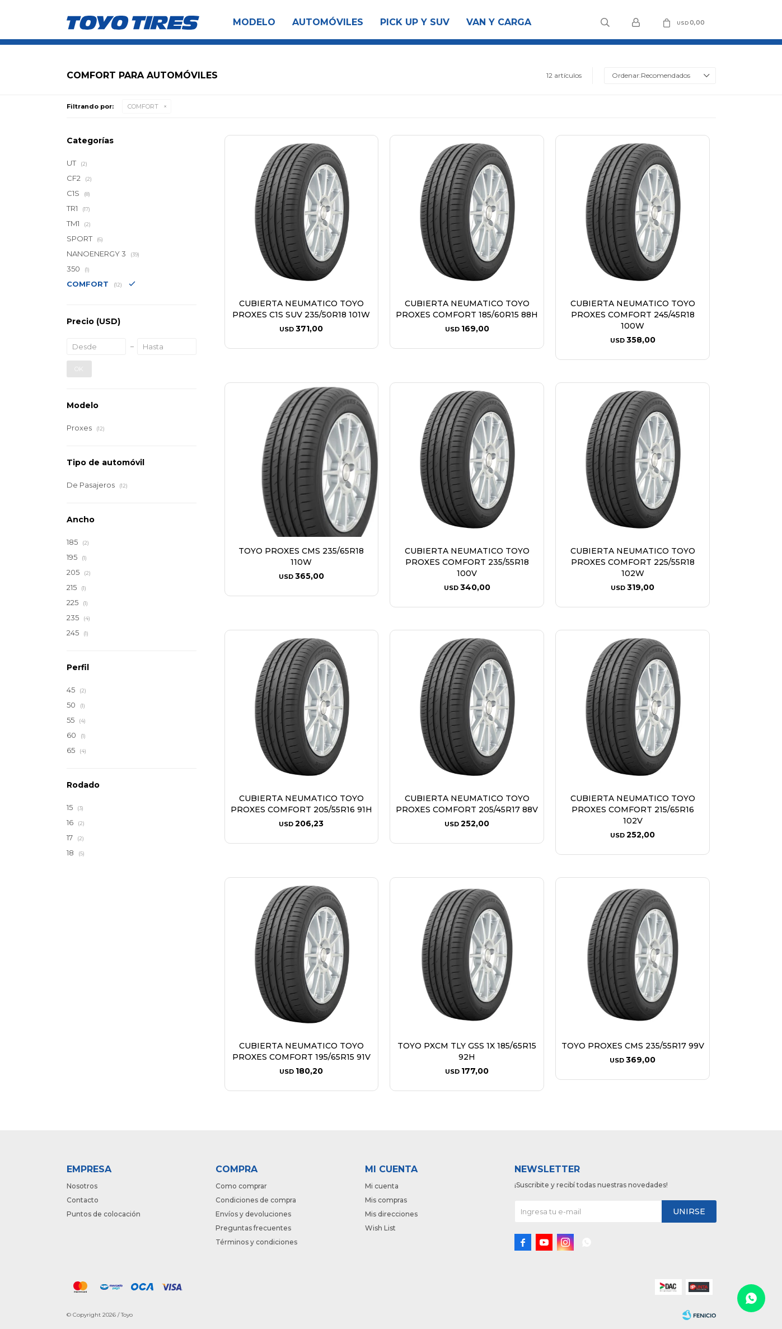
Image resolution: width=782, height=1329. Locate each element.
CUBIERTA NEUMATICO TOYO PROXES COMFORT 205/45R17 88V (467, 804)
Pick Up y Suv (414, 22)
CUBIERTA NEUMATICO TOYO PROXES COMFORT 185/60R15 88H (467, 309)
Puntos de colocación (104, 1214)
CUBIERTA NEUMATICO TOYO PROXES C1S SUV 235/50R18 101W (301, 309)
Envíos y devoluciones (253, 1214)
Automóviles (327, 22)
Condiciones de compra (256, 1200)
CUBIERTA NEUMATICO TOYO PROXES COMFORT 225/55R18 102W (632, 562)
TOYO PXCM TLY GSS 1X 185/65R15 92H (466, 1051)
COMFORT (143, 106)
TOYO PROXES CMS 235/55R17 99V (632, 1046)
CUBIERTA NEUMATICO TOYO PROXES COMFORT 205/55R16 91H (301, 804)
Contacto (83, 1200)
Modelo (254, 22)
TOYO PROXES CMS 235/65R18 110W (301, 556)
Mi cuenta (382, 1186)
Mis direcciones (391, 1214)
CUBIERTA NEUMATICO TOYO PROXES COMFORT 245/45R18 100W (632, 314)
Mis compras (386, 1200)
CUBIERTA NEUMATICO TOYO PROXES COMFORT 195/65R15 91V (301, 1051)
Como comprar (241, 1186)
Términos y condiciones (256, 1242)
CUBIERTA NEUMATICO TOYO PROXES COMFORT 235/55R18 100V (467, 562)
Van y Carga (498, 22)
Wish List (380, 1228)
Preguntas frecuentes (253, 1228)
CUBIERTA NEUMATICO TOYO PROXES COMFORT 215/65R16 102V (632, 809)
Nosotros (82, 1186)
